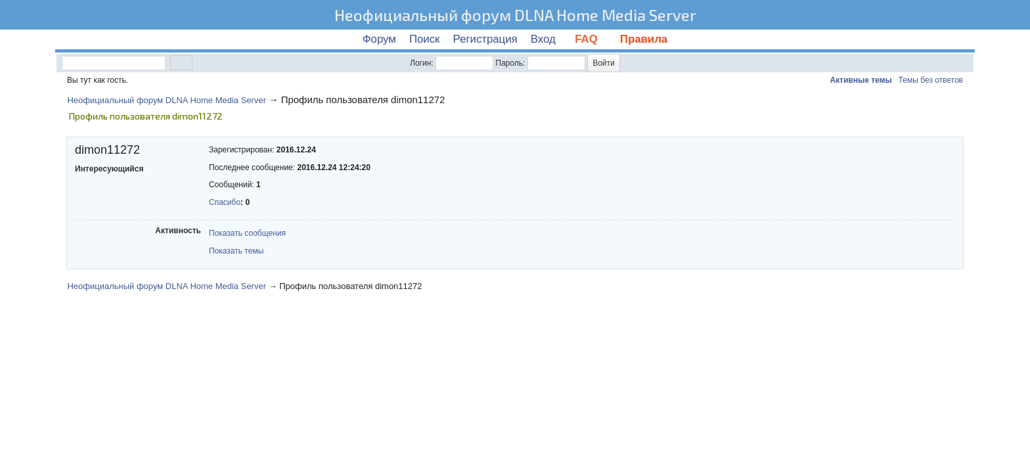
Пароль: (510, 63)
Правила (643, 39)
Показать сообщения (247, 233)
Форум (379, 39)
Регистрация (485, 39)
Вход (543, 39)
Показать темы (236, 251)
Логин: (422, 63)
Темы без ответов (931, 80)
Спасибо (224, 202)
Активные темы (860, 80)
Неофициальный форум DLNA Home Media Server (515, 14)
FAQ (588, 39)
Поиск (424, 39)
